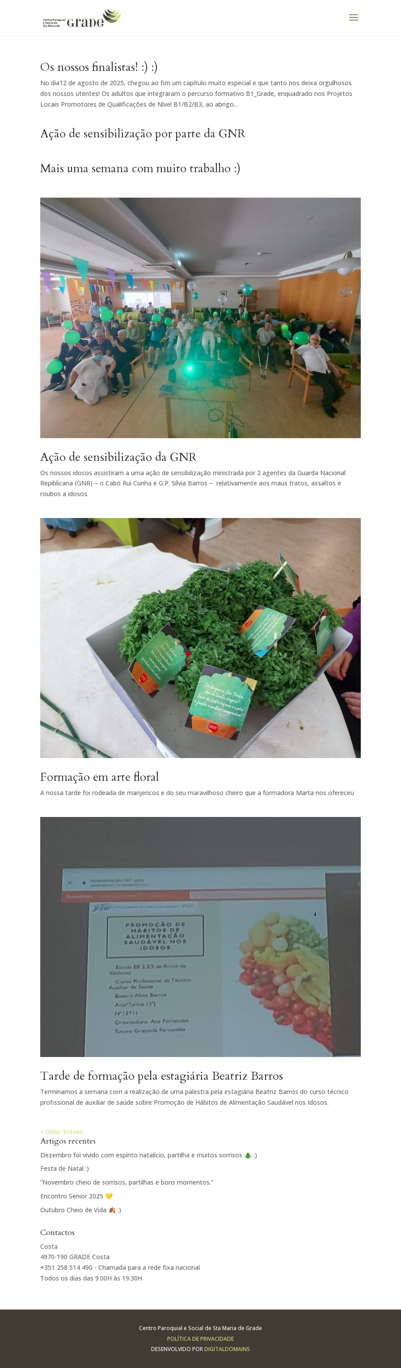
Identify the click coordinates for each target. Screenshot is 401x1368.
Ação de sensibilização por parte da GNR (142, 133)
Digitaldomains (227, 1349)
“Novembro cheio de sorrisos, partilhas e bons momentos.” (126, 1182)
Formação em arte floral (99, 777)
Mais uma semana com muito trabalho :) (140, 168)
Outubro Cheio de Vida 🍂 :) (80, 1210)
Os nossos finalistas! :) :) (99, 67)
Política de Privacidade (200, 1339)
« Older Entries (61, 1132)
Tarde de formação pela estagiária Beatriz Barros (161, 1076)
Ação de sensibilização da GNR (118, 457)
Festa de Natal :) (64, 1168)
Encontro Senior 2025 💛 (76, 1196)
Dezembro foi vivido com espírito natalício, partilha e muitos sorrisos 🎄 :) (148, 1155)
